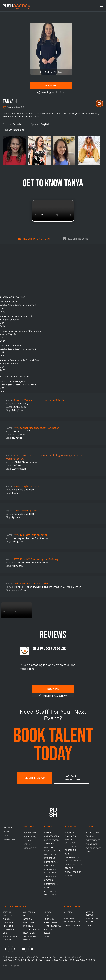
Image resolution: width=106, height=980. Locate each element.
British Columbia (90, 913)
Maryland (28, 922)
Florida (7, 919)
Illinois (48, 915)
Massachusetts (52, 922)
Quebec (89, 925)
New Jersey (29, 933)
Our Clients (29, 837)
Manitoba (69, 918)
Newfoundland (72, 922)
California (29, 912)
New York (8, 926)
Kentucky (49, 919)
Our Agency (29, 833)
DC (24, 915)
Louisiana (8, 922)
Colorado (8, 915)
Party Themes (93, 840)
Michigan (28, 926)
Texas (47, 933)
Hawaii (26, 940)
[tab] (33, 240)
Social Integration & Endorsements (73, 857)
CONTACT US (9, 839)
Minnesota (8, 929)
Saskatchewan (72, 925)
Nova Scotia (91, 918)
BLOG (5, 835)
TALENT (6, 831)
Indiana (48, 936)
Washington (29, 936)
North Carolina (52, 926)
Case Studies (30, 848)
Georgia (27, 919)
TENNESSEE (8, 940)
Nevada (47, 912)
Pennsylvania (10, 936)
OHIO (5, 933)
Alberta (68, 912)
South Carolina (31, 929)
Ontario (89, 922)
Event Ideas (92, 844)
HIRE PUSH (8, 827)
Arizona (7, 912)
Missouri (48, 929)
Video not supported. (53, 211)
